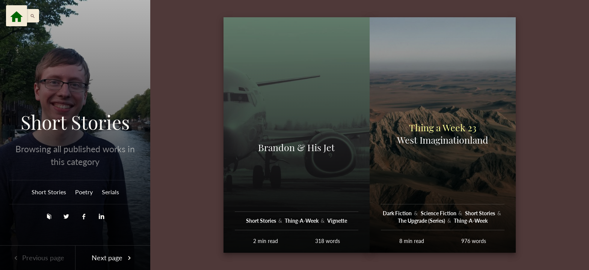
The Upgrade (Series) (422, 221)
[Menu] (16, 15)
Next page (113, 258)
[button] (31, 15)
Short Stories (75, 122)
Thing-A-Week (302, 221)
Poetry (84, 191)
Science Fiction (439, 213)
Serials (110, 191)
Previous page (37, 258)
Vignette (337, 221)
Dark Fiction (398, 213)
